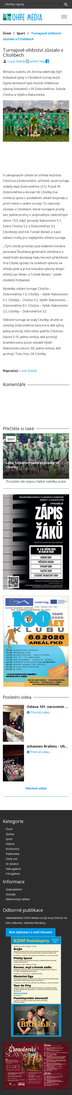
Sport (21, 33)
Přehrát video (38, 712)
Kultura (10, 844)
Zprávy (10, 834)
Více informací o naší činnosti (30, 932)
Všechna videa (36, 788)
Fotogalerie (13, 873)
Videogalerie (13, 869)
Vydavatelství (14, 889)
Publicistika (12, 854)
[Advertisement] (36, 156)
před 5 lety (37, 61)
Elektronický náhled (18, 899)
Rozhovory (12, 849)
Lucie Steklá (17, 61)
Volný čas (11, 859)
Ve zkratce (12, 864)
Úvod (7, 33)
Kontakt (11, 894)
